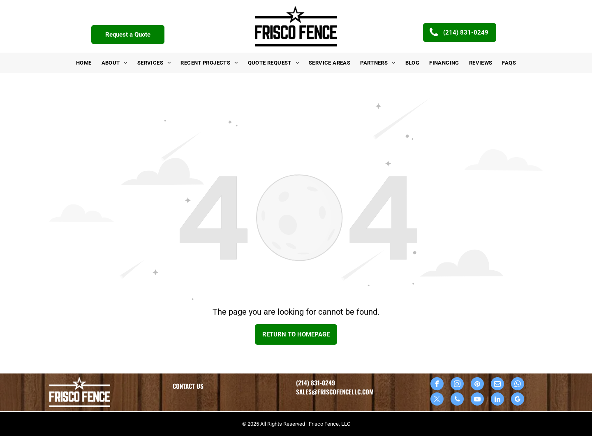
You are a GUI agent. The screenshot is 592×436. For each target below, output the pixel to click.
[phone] (457, 400)
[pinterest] (477, 384)
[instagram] (457, 384)
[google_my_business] (517, 400)
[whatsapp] (517, 384)
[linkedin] (497, 400)
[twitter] (437, 400)
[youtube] (477, 400)
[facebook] (437, 384)
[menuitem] (84, 63)
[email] (497, 384)
